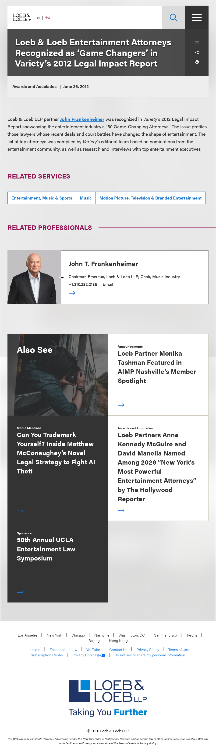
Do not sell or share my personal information (149, 655)
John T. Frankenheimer (103, 263)
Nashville (101, 635)
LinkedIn (33, 649)
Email (108, 284)
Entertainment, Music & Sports (41, 198)
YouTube (93, 649)
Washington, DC (132, 635)
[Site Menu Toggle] (197, 17)
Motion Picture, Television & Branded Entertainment (150, 198)
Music (86, 198)
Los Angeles (27, 635)
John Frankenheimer (82, 119)
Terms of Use (178, 649)
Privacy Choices (88, 655)
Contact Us (118, 649)
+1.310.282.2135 (83, 284)
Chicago (78, 635)
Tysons (191, 635)
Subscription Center (47, 655)
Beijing (94, 640)
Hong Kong (118, 640)
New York (54, 635)
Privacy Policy (148, 649)
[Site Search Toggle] (173, 17)
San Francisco (165, 635)
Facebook (58, 649)
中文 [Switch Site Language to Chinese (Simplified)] (47, 17)
